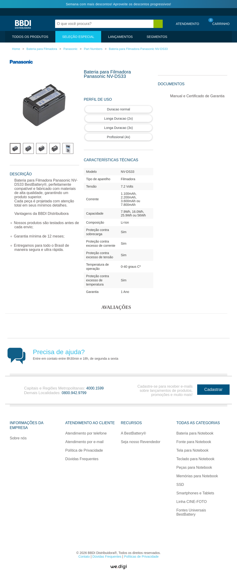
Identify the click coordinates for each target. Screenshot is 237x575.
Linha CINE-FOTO (191, 502)
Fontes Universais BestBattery (191, 512)
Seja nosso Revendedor (140, 442)
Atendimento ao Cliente (90, 423)
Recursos (131, 423)
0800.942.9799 (74, 393)
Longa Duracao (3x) (118, 128)
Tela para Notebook (192, 450)
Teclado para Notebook (195, 459)
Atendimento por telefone (86, 433)
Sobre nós (18, 438)
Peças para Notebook (194, 467)
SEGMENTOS (157, 37)
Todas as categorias (198, 423)
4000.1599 (95, 388)
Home (16, 49)
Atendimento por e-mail (84, 442)
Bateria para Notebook (194, 433)
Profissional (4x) (118, 137)
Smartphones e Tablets (195, 493)
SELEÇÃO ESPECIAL (78, 37)
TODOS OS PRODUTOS (30, 37)
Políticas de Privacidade (141, 556)
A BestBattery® (133, 433)
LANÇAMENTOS (120, 37)
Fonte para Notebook (193, 442)
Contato (84, 556)
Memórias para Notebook (197, 476)
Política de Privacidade (84, 450)
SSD (180, 485)
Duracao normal (118, 109)
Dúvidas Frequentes (81, 459)
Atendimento (187, 24)
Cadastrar (213, 389)
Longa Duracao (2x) (118, 118)
